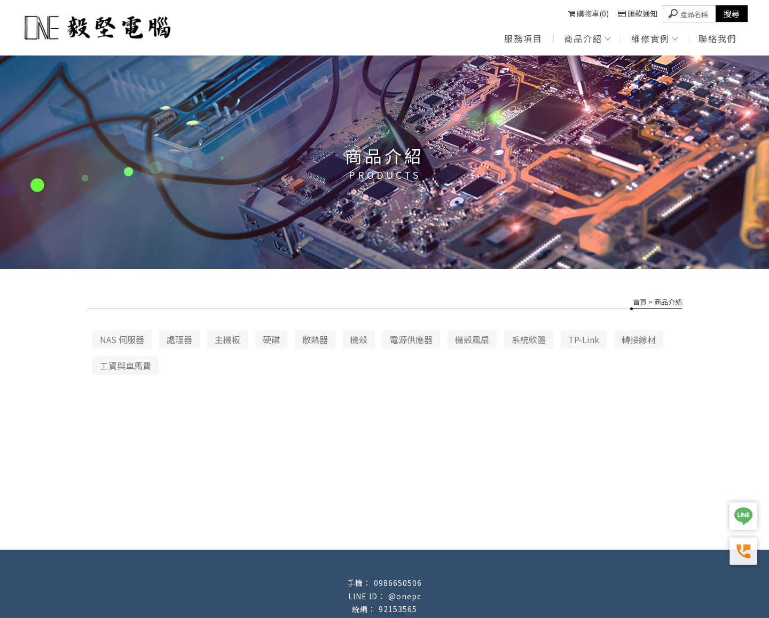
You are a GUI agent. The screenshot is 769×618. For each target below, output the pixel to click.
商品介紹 (587, 38)
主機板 (227, 339)
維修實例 (654, 38)
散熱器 (315, 339)
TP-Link (583, 339)
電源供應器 (411, 339)
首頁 (640, 302)
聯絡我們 (718, 38)
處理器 (179, 339)
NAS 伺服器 (122, 339)
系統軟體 (529, 339)
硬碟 (271, 339)
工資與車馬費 (125, 365)
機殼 (358, 339)
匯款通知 (637, 13)
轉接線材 (639, 339)
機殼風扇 (472, 339)
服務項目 (523, 38)
